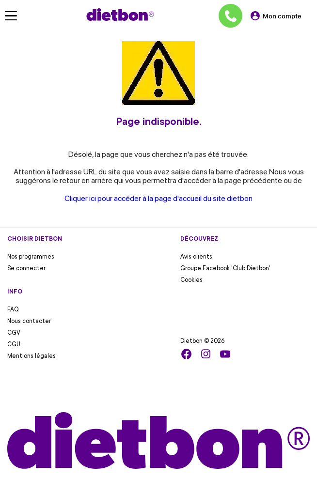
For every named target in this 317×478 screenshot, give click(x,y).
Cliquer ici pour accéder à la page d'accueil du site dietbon (158, 198)
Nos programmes (30, 256)
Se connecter (26, 268)
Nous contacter (29, 321)
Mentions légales (31, 356)
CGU (13, 344)
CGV (13, 332)
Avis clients (196, 256)
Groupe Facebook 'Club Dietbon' (225, 268)
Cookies (191, 280)
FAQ (13, 309)
